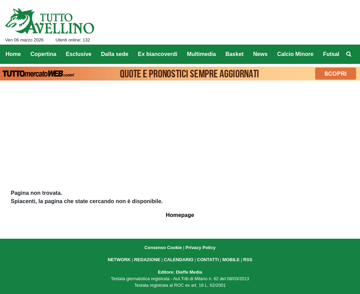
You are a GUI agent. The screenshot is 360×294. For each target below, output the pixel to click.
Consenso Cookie (163, 247)
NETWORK (119, 259)
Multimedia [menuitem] (201, 54)
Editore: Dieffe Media (180, 272)
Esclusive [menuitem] (78, 54)
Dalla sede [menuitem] (114, 54)
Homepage (180, 215)
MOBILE (231, 259)
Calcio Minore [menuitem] (295, 54)
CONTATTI (208, 259)
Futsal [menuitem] (331, 54)
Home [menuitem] (13, 54)
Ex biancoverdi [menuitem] (158, 54)
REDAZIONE (147, 259)
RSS (247, 259)
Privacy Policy (201, 247)
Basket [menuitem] (234, 54)
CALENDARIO (178, 259)
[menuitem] (348, 54)
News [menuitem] (260, 54)
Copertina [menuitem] (43, 54)
